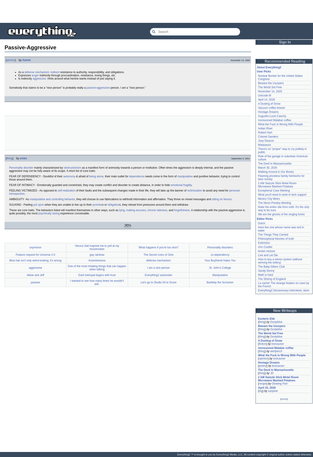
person (11, 60)
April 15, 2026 (267, 387)
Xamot (26, 60)
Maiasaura (264, 144)
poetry (262, 365)
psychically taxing (49, 213)
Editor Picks (265, 219)
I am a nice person (158, 267)
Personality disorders (220, 247)
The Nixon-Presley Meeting (274, 203)
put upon (38, 204)
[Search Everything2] (195, 32)
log (261, 391)
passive (91, 87)
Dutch (261, 223)
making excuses (136, 210)
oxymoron (35, 247)
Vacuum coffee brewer (271, 107)
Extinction (264, 242)
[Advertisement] (156, 11)
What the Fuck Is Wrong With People (280, 124)
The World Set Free (270, 87)
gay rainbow (97, 254)
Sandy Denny (266, 270)
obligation (113, 204)
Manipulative (220, 275)
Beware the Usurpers (271, 83)
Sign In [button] (285, 42)
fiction (262, 343)
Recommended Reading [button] (285, 61)
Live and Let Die (268, 255)
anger (35, 75)
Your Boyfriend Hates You (219, 260)
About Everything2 (269, 67)
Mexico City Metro (269, 198)
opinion (263, 358)
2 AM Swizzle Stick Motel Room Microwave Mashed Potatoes (277, 185)
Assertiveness (97, 260)
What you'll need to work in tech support (282, 194)
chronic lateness (157, 210)
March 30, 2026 (267, 167)
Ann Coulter (265, 247)
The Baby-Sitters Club (271, 266)
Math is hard (265, 274)
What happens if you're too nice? (158, 247)
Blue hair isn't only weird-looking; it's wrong (35, 260)
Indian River (265, 128)
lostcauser (277, 343)
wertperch (276, 351)
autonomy (69, 176)
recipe (262, 383)
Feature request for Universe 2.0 (35, 254)
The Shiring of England (272, 279)
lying (122, 210)
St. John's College (220, 267)
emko (23, 158)
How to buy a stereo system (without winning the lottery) (280, 261)
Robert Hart (265, 132)
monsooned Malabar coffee (274, 120)
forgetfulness (182, 210)
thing (10, 158)
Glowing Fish (279, 383)
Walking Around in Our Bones (276, 171)
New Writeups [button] (285, 311)
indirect (54, 72)
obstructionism (72, 167)
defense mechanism (36, 72)
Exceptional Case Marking (274, 190)
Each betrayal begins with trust (96, 275)
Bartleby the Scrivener (220, 282)
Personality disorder (21, 167)
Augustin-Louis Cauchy (272, 116)
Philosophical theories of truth (276, 238)
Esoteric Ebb (266, 318)
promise (97, 204)
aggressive (39, 78)
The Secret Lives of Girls (158, 254)
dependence (136, 176)
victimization (194, 190)
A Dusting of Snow (269, 103)
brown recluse (266, 251)
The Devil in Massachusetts (275, 163)
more (284, 399)
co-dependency (220, 254)
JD (272, 373)
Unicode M (264, 95)
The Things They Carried (273, 234)
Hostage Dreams (268, 112)
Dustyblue (276, 322)
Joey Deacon (266, 140)
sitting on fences (222, 199)
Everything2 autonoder (158, 275)
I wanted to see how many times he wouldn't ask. (97, 282)
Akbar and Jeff (35, 275)
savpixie (273, 391)
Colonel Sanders (268, 136)
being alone (96, 176)
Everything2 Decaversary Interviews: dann (283, 290)
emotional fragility (181, 185)
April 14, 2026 (266, 99)
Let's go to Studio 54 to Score (158, 282)
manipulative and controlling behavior (52, 199)
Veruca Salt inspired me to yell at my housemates (97, 247)
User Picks (264, 71)
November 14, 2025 (270, 91)
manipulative (185, 176)
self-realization (66, 190)
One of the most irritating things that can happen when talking (97, 268)
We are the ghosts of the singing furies (281, 214)
